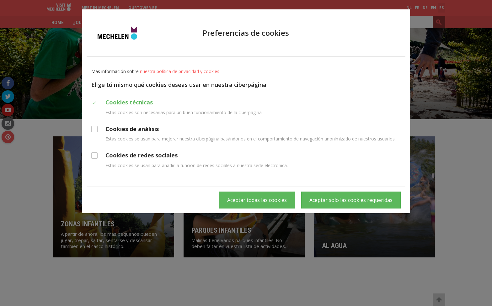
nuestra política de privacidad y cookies (179, 71)
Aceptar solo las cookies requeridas (351, 200)
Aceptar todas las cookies (257, 200)
